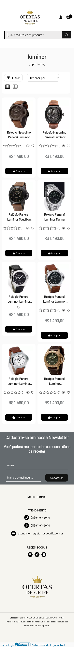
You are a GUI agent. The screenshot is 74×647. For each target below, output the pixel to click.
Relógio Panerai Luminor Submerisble (54, 381)
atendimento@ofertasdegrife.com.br (37, 533)
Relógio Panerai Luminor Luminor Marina (54, 299)
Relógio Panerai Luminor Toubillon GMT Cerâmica (19, 217)
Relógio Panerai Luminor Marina (54, 216)
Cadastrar (56, 477)
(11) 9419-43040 (37, 517)
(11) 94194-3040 (37, 525)
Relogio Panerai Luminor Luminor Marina (18, 299)
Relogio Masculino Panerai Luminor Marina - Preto (19, 135)
